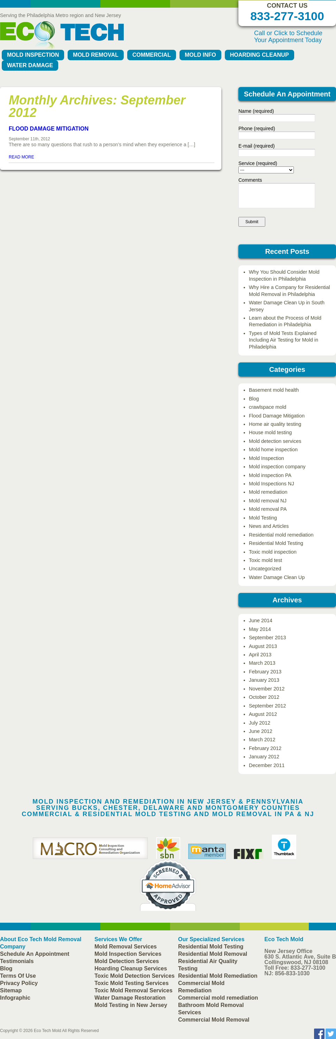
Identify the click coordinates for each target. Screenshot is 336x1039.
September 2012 (267, 706)
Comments (250, 180)
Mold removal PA (268, 509)
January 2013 (264, 680)
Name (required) (256, 111)
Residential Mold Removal (212, 954)
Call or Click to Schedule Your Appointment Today (288, 37)
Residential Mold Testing (276, 543)
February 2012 (265, 748)
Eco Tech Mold (47, 1030)
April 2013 (260, 654)
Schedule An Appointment (34, 954)
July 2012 (259, 723)
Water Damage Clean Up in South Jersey (286, 306)
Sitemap (11, 990)
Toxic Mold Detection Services (134, 976)
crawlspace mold (267, 407)
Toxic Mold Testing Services (131, 983)
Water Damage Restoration (130, 998)
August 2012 (263, 714)
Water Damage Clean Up (277, 577)
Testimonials (17, 961)
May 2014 (260, 629)
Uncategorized (265, 568)
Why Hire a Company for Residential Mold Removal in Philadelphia (289, 290)
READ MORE (21, 157)
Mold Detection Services (126, 961)
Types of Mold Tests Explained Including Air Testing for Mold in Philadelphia (283, 340)
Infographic (15, 998)
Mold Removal (95, 55)
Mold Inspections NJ (271, 483)
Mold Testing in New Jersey (130, 1005)
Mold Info (200, 55)
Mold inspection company (277, 466)
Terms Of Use (18, 976)
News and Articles (269, 526)
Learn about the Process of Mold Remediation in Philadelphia (285, 321)
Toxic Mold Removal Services (133, 990)
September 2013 (267, 637)
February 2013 (265, 671)
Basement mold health (274, 390)
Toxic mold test (265, 560)
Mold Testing (263, 518)
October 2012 (264, 697)
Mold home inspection (273, 449)
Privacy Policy (19, 983)
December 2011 (266, 765)
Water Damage (30, 65)
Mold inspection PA (270, 475)
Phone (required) (256, 128)
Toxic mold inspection (273, 552)
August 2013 (263, 646)
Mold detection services (275, 441)
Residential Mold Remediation (218, 976)
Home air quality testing (275, 424)
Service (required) (257, 163)
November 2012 (266, 689)
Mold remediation (268, 492)
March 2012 (262, 739)
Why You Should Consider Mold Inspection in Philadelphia (284, 275)
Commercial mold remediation (218, 998)
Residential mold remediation (281, 535)
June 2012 (260, 731)
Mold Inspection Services (127, 954)
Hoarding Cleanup (259, 55)
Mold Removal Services (125, 947)
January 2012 (264, 756)
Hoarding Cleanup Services (130, 968)
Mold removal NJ (268, 500)
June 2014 (260, 620)
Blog (254, 398)
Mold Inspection (33, 55)
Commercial (151, 55)
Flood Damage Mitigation (49, 129)
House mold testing (270, 432)
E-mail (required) (256, 146)
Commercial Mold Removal (214, 1020)
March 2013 (262, 663)
